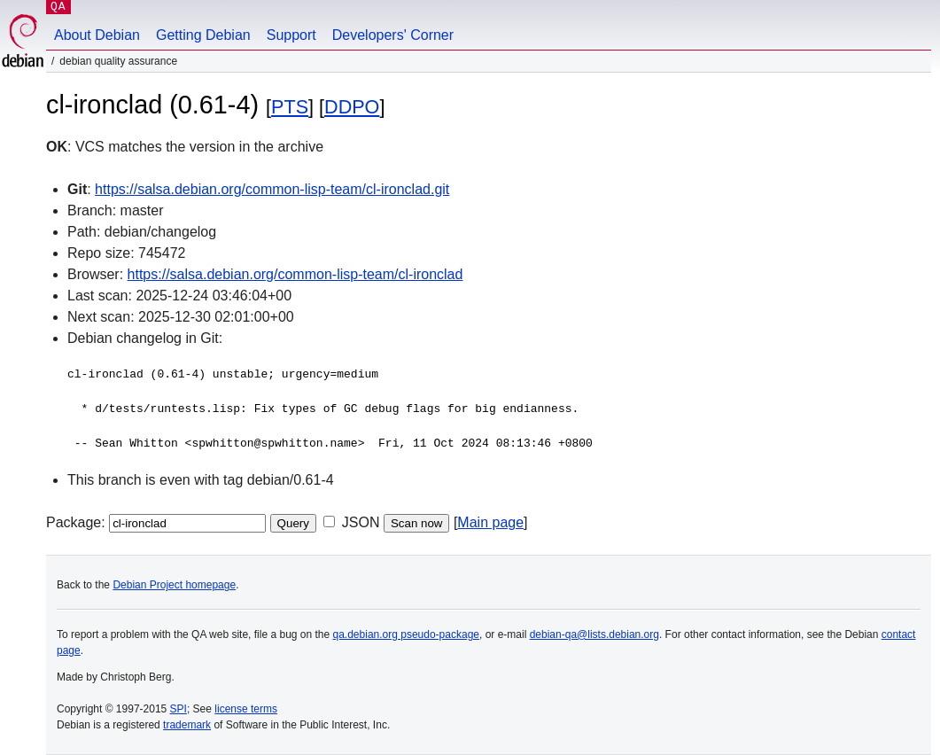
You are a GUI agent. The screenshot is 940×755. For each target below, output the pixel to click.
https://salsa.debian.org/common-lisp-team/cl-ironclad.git (272, 189)
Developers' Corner (393, 35)
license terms (245, 709)
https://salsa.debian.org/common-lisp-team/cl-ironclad (295, 274)
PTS (289, 107)
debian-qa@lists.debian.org (594, 634)
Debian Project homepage (174, 585)
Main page (490, 522)
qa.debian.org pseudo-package (406, 634)
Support (291, 35)
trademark (187, 725)
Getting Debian (203, 35)
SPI (178, 709)
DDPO (351, 107)
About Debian (97, 35)
